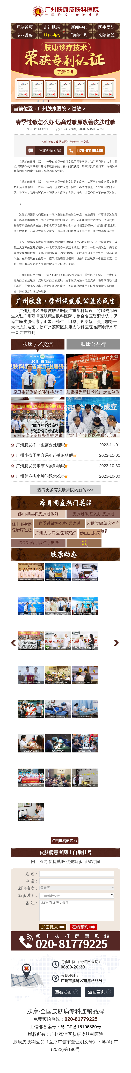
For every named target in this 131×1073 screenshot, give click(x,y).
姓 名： (32, 874)
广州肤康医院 (52, 108)
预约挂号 (79, 35)
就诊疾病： (28, 888)
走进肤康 (52, 27)
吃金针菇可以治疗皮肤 (38, 542)
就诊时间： (28, 895)
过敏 (76, 108)
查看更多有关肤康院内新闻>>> (65, 489)
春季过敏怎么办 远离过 (59, 523)
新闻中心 (79, 27)
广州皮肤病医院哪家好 (55, 533)
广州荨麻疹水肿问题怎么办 (40, 476)
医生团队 (106, 27)
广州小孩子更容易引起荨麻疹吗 (44, 455)
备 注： (32, 903)
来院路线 (106, 35)
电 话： (32, 881)
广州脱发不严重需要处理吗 (40, 445)
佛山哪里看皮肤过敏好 (38, 513)
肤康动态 (52, 35)
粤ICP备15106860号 (81, 1026)
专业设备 (24, 35)
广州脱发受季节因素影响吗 (40, 465)
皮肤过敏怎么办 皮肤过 (93, 513)
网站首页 (24, 27)
